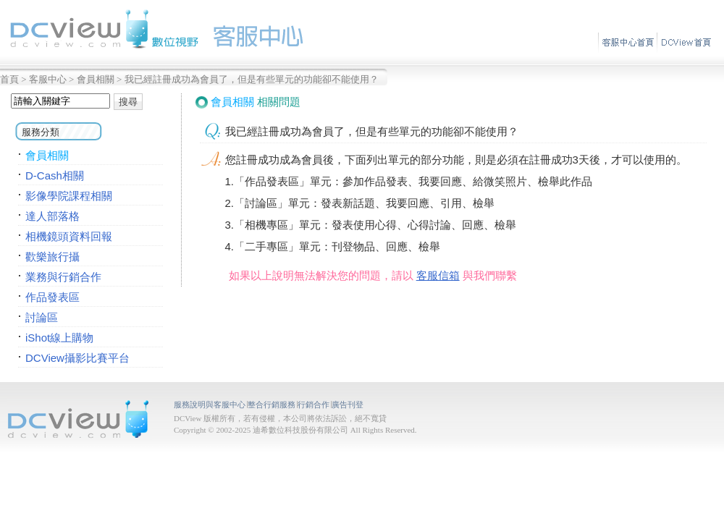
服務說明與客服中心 (209, 404)
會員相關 (95, 79)
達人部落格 (52, 216)
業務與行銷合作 (63, 277)
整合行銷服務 (271, 404)
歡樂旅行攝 (52, 256)
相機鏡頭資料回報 (68, 236)
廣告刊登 (347, 404)
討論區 (41, 317)
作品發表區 (52, 297)
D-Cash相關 (54, 175)
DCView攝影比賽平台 (77, 358)
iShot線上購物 (59, 337)
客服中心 (48, 79)
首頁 (9, 79)
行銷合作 (313, 404)
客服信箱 (438, 275)
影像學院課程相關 (68, 196)
